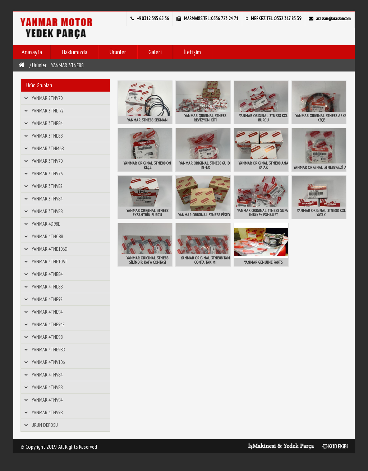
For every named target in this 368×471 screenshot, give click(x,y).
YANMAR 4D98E (46, 224)
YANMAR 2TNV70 (47, 98)
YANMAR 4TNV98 (47, 412)
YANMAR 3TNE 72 (48, 110)
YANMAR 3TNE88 (67, 65)
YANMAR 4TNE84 (47, 274)
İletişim (192, 52)
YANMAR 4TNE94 (47, 312)
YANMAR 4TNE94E (48, 324)
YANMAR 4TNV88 (47, 387)
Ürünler (118, 52)
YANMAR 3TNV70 (47, 161)
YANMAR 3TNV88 (47, 211)
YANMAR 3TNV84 (47, 198)
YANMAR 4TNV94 (47, 400)
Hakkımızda (74, 52)
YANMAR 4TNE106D (50, 249)
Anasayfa (32, 52)
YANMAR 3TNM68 (48, 148)
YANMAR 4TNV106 (48, 362)
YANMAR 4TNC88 (47, 236)
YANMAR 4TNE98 (47, 337)
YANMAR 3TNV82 (47, 186)
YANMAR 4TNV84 (47, 374)
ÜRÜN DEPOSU (45, 425)
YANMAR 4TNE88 (47, 286)
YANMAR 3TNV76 (47, 173)
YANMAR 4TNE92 (47, 299)
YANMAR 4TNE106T (49, 261)
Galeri (155, 52)
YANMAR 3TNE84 (47, 123)
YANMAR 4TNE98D (48, 349)
